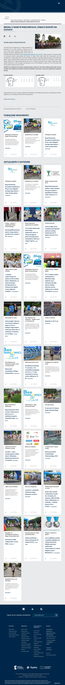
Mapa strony (11, 629)
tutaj (14, 99)
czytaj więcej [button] (7, 148)
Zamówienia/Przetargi (14, 635)
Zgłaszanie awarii (13, 631)
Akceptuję (57, 683)
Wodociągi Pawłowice (39, 656)
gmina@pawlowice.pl (51, 636)
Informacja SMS (12, 633)
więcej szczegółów (51, 640)
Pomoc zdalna (12, 636)
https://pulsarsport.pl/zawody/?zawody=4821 (31, 54)
